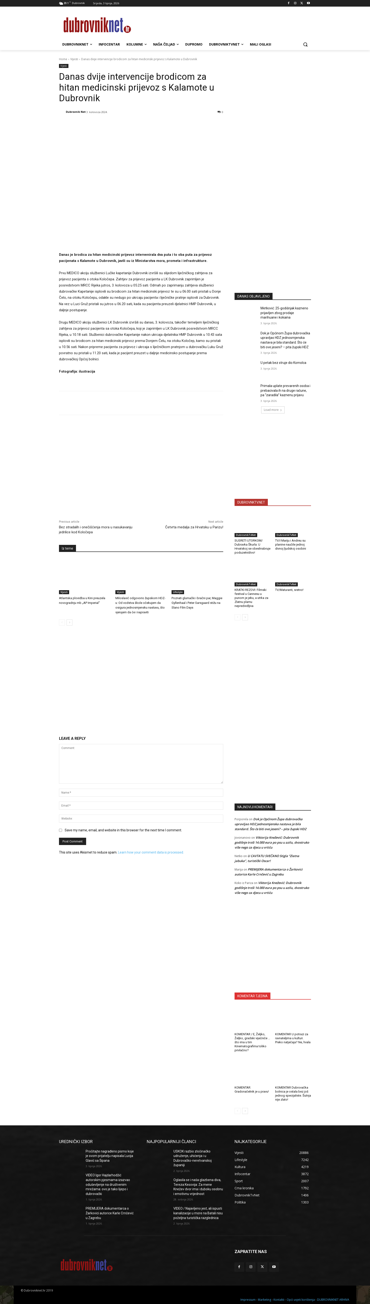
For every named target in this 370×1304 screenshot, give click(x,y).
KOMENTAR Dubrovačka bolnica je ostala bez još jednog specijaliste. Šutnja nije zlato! (293, 1093)
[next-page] (69, 622)
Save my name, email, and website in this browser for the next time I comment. (123, 830)
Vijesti (74, 59)
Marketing (264, 1300)
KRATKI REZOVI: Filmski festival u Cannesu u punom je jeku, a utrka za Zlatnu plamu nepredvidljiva (251, 598)
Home (63, 59)
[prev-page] (62, 622)
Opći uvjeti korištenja (301, 1300)
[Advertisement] (272, 242)
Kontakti (278, 1300)
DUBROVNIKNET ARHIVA (333, 1300)
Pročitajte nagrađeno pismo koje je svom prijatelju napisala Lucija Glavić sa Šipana (110, 1155)
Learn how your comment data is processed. (151, 852)
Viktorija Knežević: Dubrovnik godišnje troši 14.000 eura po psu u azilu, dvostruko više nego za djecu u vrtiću (272, 842)
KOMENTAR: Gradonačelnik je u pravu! (252, 1089)
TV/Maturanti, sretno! (289, 590)
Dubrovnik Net (76, 112)
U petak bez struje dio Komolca (283, 363)
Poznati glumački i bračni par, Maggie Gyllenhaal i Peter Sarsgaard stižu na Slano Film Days (197, 602)
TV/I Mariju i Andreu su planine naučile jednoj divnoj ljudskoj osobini (290, 544)
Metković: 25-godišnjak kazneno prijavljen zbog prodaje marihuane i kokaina (284, 312)
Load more (273, 410)
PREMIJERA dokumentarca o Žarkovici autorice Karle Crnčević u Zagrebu (110, 1213)
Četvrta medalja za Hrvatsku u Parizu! (194, 527)
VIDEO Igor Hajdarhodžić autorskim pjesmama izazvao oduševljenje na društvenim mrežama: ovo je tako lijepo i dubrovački (108, 1184)
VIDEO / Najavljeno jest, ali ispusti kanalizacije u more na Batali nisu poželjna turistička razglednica (198, 1213)
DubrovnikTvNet (246, 535)
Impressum (248, 1300)
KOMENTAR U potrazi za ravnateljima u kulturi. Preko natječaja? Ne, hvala (293, 1038)
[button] (305, 44)
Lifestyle (178, 592)
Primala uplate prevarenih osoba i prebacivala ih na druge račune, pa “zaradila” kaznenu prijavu (285, 390)
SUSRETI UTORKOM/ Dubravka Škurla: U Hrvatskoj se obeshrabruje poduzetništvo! (252, 546)
